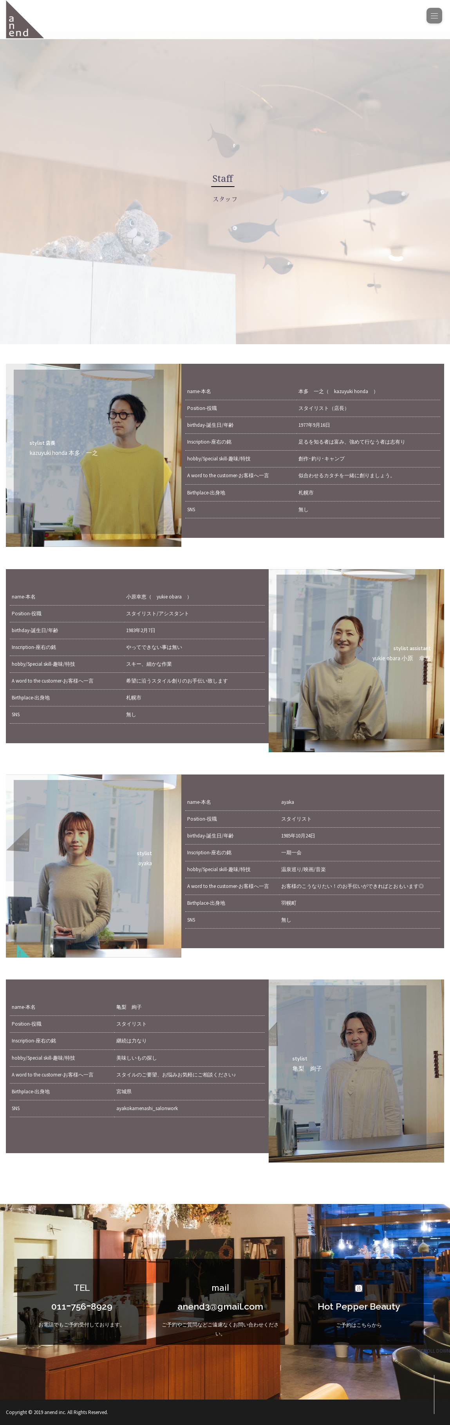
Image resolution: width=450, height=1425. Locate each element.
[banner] (225, 19)
